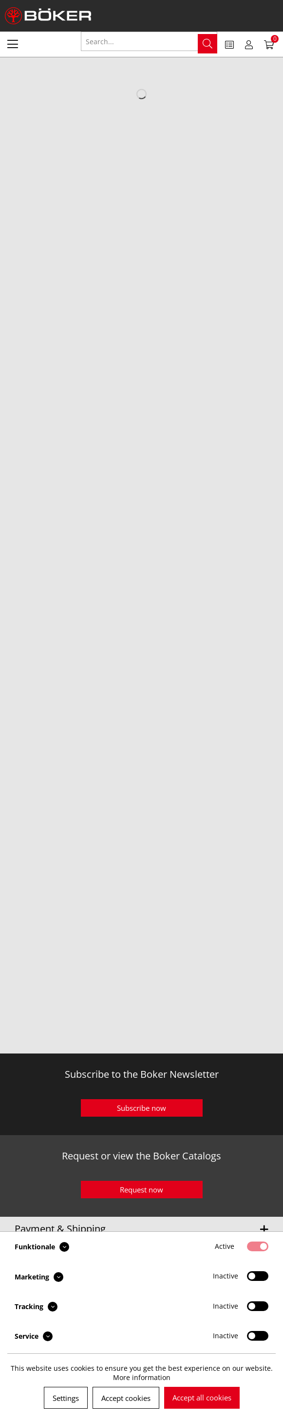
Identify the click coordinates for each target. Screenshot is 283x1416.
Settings (66, 1398)
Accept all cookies (201, 1397)
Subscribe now (141, 1108)
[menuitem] (12, 44)
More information (141, 1377)
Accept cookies (126, 1398)
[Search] (207, 43)
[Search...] (149, 41)
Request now (141, 1189)
